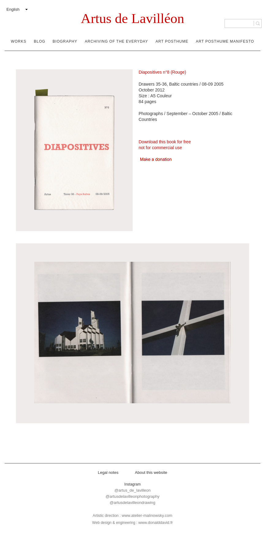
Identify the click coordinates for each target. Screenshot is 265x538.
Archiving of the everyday (116, 41)
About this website (151, 472)
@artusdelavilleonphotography (133, 496)
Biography (65, 41)
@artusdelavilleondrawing (132, 502)
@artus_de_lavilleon (133, 490)
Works (18, 41)
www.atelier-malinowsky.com (147, 515)
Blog (39, 41)
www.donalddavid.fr (155, 522)
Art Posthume (172, 41)
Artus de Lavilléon (132, 18)
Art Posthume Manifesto (225, 41)
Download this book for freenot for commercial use (165, 144)
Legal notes (108, 472)
